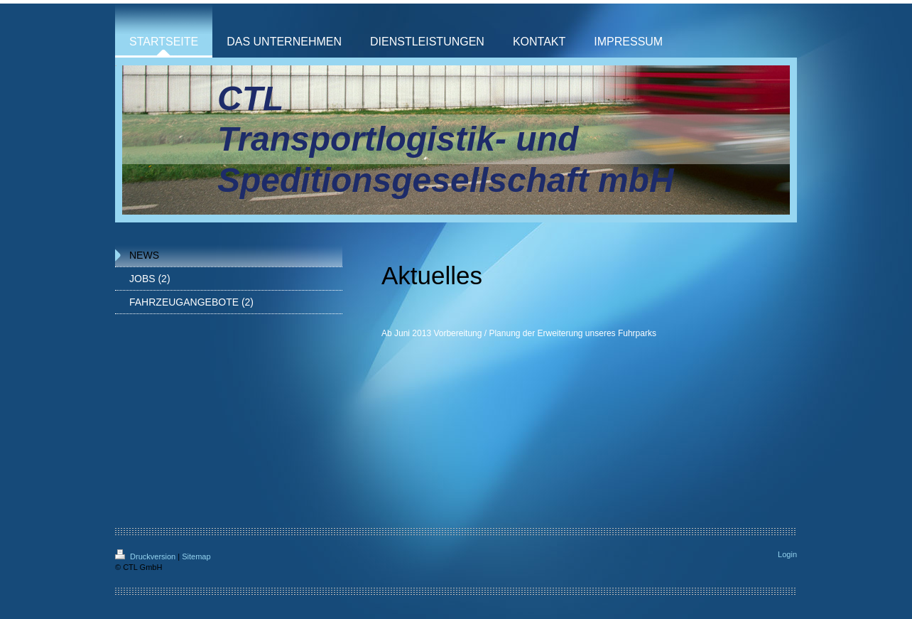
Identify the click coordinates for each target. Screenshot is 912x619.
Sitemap (196, 556)
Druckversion (146, 556)
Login (787, 554)
